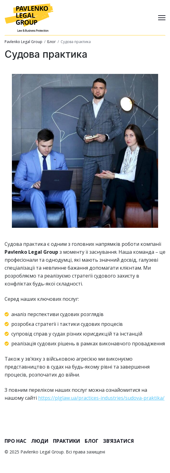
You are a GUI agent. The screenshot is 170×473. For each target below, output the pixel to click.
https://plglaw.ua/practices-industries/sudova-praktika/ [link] (101, 398)
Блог (91, 441)
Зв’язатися (118, 441)
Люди (39, 441)
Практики (66, 441)
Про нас (16, 441)
